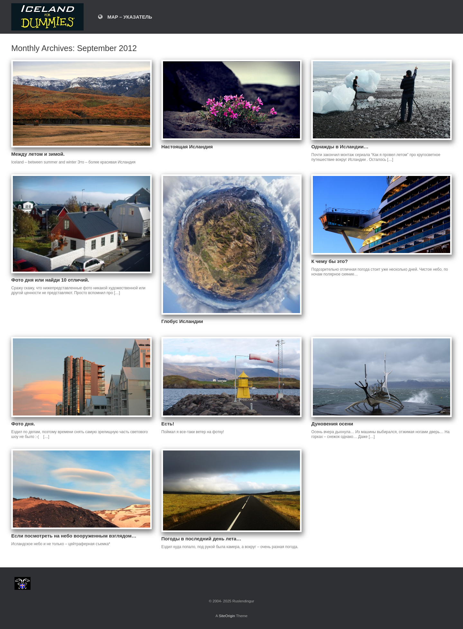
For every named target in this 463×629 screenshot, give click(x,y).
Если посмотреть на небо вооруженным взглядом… (73, 535)
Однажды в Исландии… (339, 146)
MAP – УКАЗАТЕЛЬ (125, 17)
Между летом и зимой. (38, 154)
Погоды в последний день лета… (201, 538)
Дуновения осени (332, 423)
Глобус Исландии (182, 321)
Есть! (167, 423)
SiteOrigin (227, 616)
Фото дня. (23, 423)
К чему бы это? (329, 261)
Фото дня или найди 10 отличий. (50, 280)
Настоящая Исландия (187, 146)
